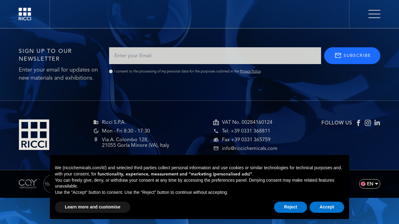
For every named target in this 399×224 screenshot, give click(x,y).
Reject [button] (290, 206)
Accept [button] (327, 206)
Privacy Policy (250, 71)
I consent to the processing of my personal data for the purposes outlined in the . (188, 71)
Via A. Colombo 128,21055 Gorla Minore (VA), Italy (135, 142)
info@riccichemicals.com (249, 148)
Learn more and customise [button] (92, 206)
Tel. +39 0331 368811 (246, 131)
